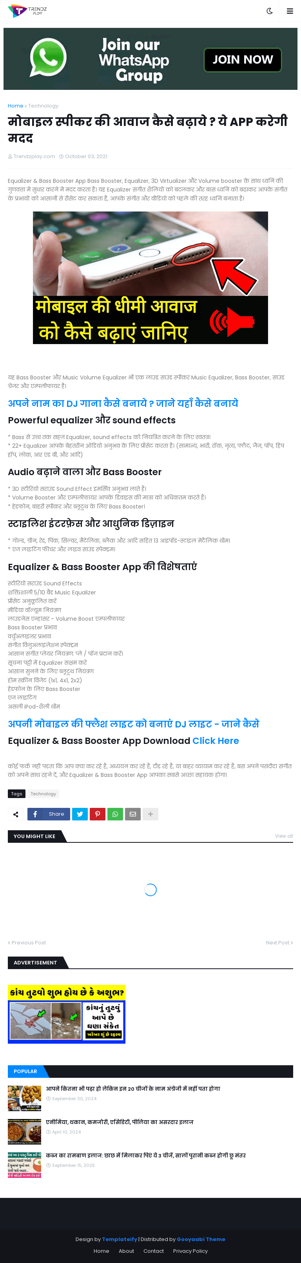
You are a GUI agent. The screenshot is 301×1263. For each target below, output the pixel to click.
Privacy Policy (190, 1251)
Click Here (215, 740)
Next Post (277, 942)
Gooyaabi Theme (201, 1239)
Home (16, 105)
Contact (153, 1251)
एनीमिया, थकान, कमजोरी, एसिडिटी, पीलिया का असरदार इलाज (120, 1122)
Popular (25, 1071)
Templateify (119, 1239)
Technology (43, 105)
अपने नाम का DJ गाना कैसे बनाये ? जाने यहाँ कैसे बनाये (124, 403)
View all (284, 836)
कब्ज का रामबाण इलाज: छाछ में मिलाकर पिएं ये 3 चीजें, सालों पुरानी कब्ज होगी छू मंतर (146, 1155)
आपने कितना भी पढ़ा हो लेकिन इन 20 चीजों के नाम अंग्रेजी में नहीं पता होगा (133, 1089)
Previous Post (29, 942)
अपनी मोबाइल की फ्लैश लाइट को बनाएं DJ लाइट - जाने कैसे (133, 724)
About (126, 1251)
